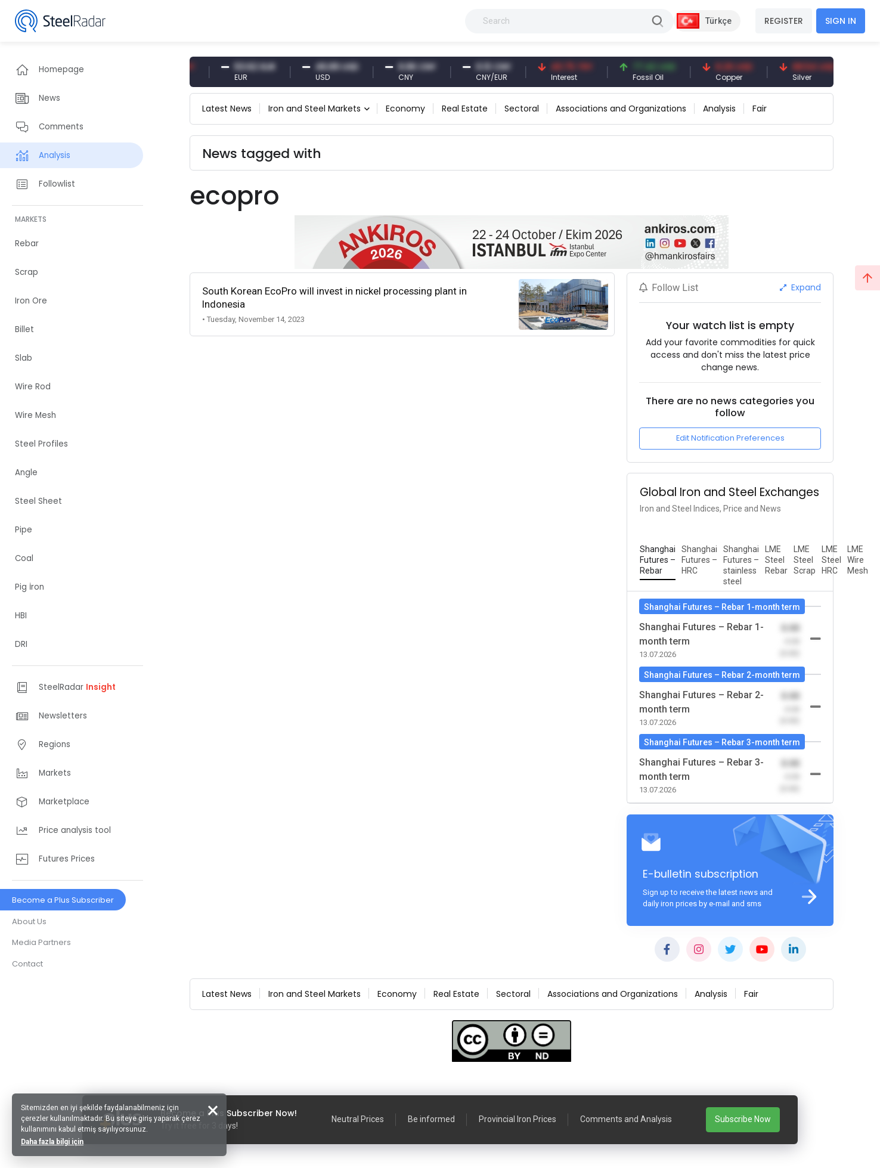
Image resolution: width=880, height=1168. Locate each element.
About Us (29, 921)
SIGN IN (840, 21)
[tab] (658, 560)
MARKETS (31, 219)
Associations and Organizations (621, 108)
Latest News (227, 108)
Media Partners (41, 942)
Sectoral (521, 108)
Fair (759, 108)
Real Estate (465, 108)
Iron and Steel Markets (314, 108)
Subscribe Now (743, 1119)
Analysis (719, 108)
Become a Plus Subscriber (63, 900)
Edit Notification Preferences (730, 438)
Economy (405, 108)
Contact (27, 963)
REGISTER (783, 21)
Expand (800, 287)
